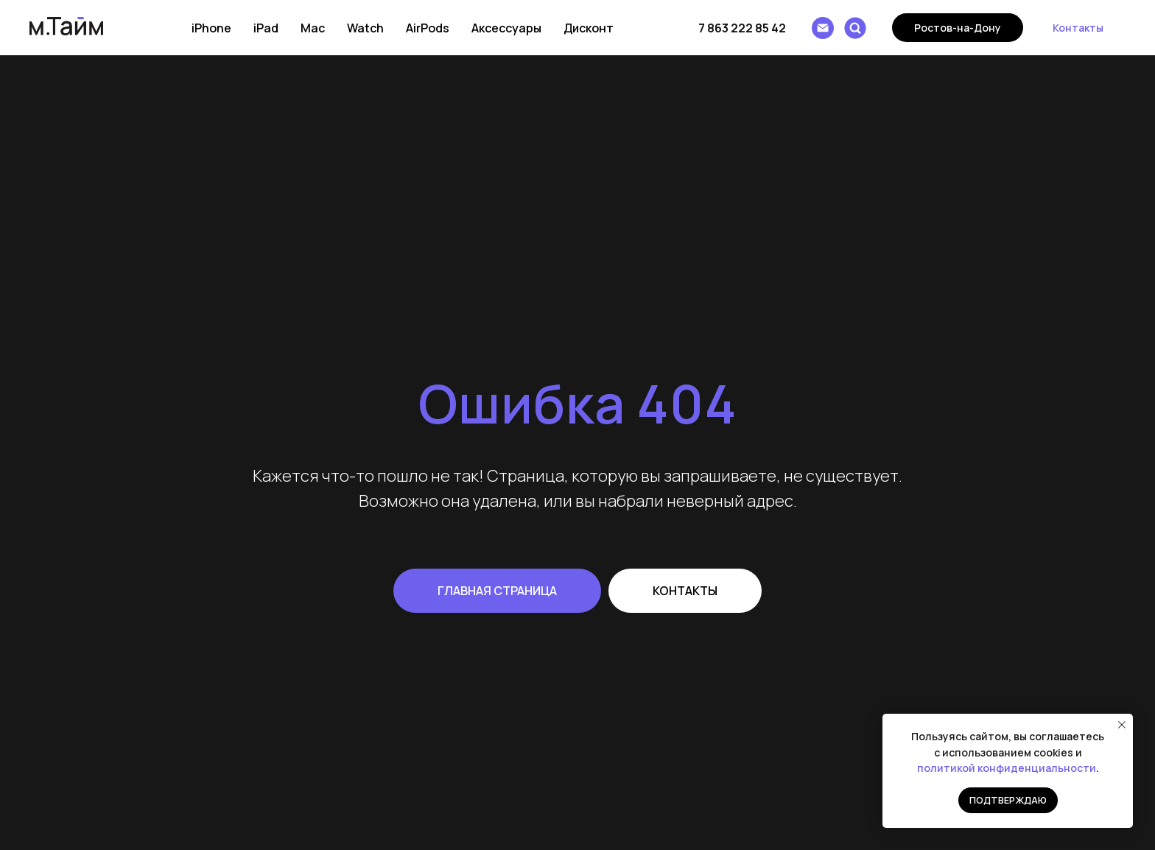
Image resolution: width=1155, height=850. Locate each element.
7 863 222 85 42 (742, 28)
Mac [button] (313, 28)
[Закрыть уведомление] (1121, 724)
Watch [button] (365, 28)
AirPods (427, 28)
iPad (265, 28)
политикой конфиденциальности (1006, 768)
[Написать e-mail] (823, 28)
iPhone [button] (211, 28)
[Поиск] (855, 28)
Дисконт (589, 28)
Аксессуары (506, 28)
